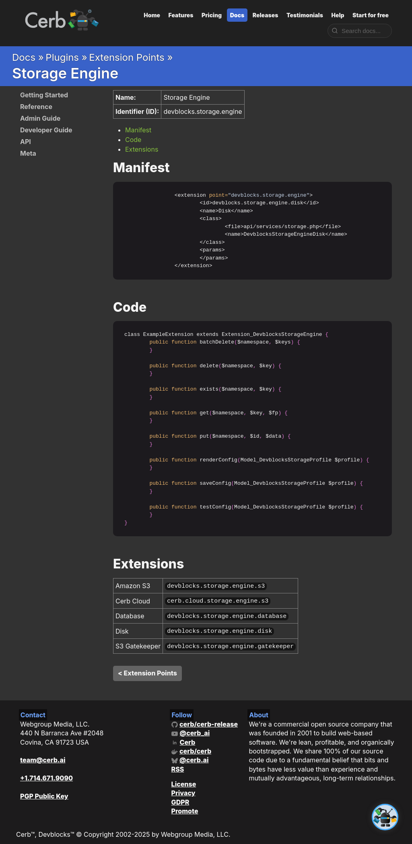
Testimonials (304, 15)
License (183, 779)
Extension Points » (131, 57)
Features (181, 15)
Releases (265, 15)
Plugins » (66, 57)
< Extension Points (147, 668)
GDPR (180, 797)
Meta (28, 153)
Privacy (183, 788)
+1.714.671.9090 (46, 773)
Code (133, 140)
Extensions (141, 149)
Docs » (28, 57)
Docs (237, 15)
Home (152, 15)
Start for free (370, 15)
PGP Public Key (44, 791)
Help (337, 15)
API (25, 142)
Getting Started (44, 95)
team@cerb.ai (42, 755)
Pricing (212, 15)
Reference (36, 107)
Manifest (138, 130)
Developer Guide (46, 130)
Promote (184, 806)
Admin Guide (40, 118)
